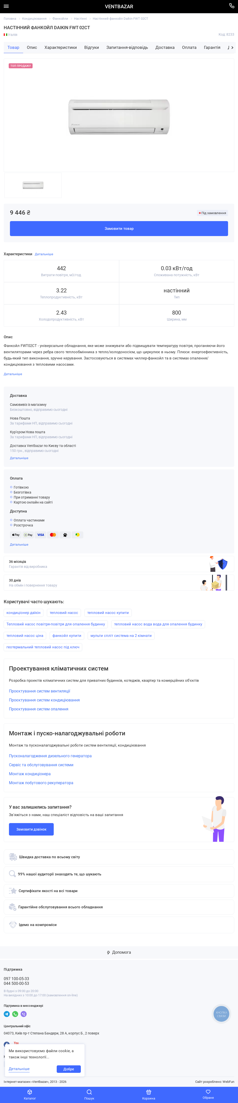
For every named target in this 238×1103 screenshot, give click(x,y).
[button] (232, 47)
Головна (10, 18)
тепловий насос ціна (24, 635)
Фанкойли (60, 18)
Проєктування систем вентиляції (39, 691)
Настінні (80, 18)
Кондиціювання (34, 18)
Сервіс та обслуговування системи (41, 765)
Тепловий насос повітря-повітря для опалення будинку (55, 624)
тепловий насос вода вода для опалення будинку (158, 624)
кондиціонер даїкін (23, 612)
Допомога (119, 952)
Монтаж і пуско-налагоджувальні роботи (67, 733)
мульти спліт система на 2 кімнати (121, 635)
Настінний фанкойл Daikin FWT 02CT (120, 18)
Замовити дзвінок (31, 829)
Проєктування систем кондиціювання (44, 700)
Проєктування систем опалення (38, 709)
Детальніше (19, 458)
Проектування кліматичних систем (58, 668)
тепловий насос (64, 612)
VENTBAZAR (119, 6)
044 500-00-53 (16, 983)
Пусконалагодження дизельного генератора (50, 756)
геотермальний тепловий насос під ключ (42, 647)
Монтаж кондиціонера (30, 773)
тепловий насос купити (108, 612)
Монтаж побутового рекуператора (41, 782)
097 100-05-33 (16, 978)
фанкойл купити (66, 635)
